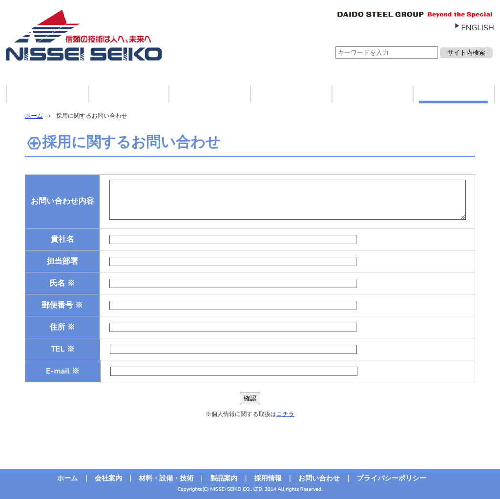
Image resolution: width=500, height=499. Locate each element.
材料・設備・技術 (209, 94)
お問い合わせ (454, 94)
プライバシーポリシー (391, 478)
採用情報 (372, 94)
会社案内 (128, 94)
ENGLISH (477, 27)
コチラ (285, 414)
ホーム (48, 94)
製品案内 (290, 94)
